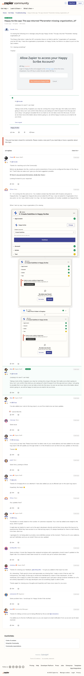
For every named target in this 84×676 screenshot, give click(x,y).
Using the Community (12, 643)
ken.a (11, 435)
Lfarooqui (12, 420)
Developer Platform (47, 665)
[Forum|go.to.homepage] (16, 3)
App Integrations (75, 668)
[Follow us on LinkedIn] (13, 667)
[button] (72, 3)
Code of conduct (11, 640)
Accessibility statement (48, 658)
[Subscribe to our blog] (16, 667)
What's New (29, 8)
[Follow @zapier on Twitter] (20, 667)
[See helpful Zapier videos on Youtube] (23, 667)
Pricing (32, 665)
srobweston (13, 594)
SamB (11, 609)
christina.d (13, 565)
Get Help (5, 8)
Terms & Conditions (35, 658)
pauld (11, 460)
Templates (77, 665)
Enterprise (69, 665)
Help (37, 665)
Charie (11, 157)
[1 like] (15, 412)
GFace (12, 189)
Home (5, 13)
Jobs (62, 665)
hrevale (12, 29)
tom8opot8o (13, 548)
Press (57, 665)
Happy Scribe (15, 128)
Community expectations (13, 646)
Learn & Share (16, 8)
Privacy (78, 672)
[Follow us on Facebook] (10, 667)
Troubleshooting (20, 13)
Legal (73, 672)
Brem (11, 369)
